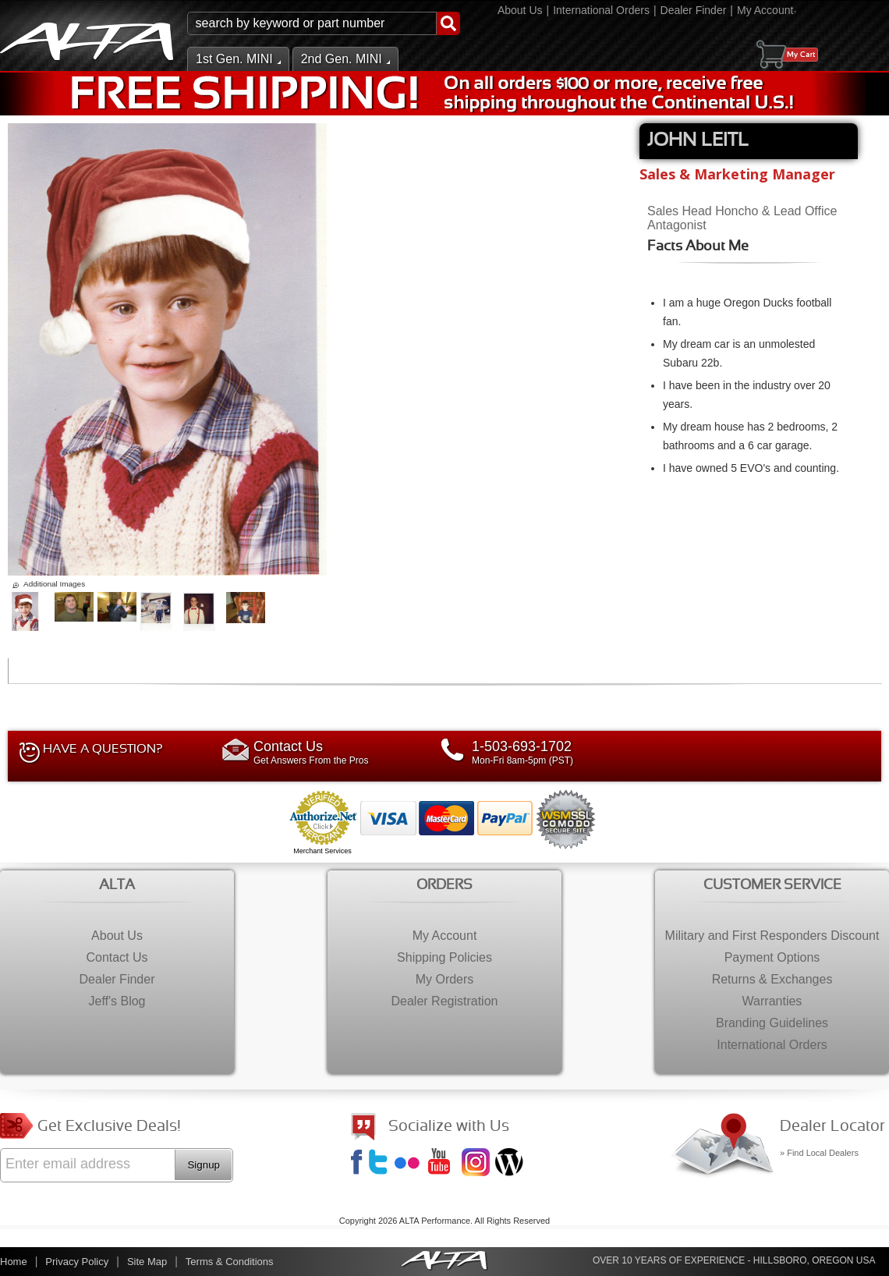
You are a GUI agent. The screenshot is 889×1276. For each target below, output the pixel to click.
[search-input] (312, 23)
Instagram (477, 1163)
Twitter (380, 1163)
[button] (323, 23)
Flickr (410, 1163)
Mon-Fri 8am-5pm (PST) (550, 752)
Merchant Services (322, 851)
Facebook (359, 1163)
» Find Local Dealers (819, 1152)
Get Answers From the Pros (331, 752)
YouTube (443, 1163)
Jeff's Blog (510, 1163)
